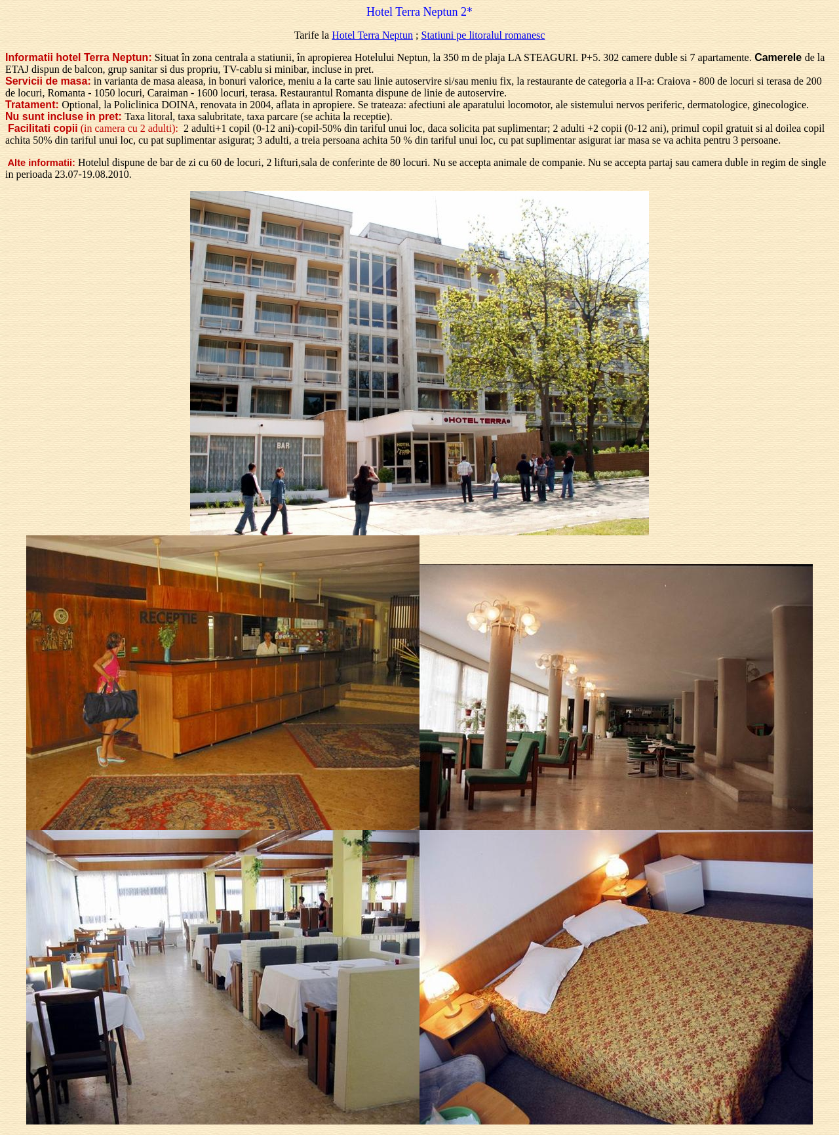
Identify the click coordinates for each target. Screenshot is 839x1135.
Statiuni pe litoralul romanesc (483, 35)
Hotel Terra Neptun (372, 35)
